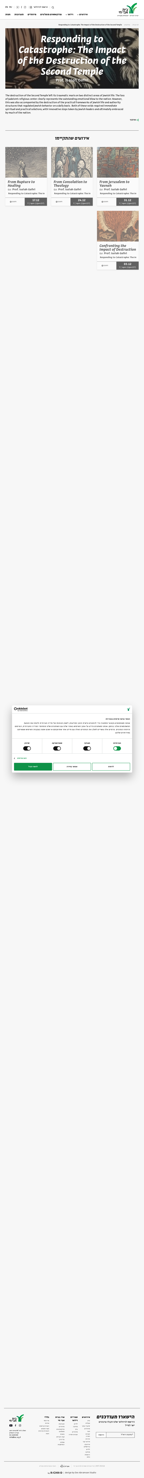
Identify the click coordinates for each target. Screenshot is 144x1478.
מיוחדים (32, 14)
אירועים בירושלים (87, 1446)
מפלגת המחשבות (61, 1443)
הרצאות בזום (87, 1456)
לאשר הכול (33, 767)
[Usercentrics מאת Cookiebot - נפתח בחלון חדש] (25, 709)
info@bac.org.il (15, 1437)
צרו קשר (46, 1420)
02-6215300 (13, 1435)
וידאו (70, 14)
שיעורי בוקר (86, 1426)
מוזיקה (87, 1452)
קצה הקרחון (60, 1437)
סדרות (88, 1439)
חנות (7, 14)
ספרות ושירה (88, 1435)
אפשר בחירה (72, 767)
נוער (88, 1431)
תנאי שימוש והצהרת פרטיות (43, 1430)
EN (6, 7)
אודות (47, 1423)
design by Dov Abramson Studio (80, 1473)
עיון (88, 1420)
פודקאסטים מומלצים (51, 14)
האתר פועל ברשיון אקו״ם (47, 1466)
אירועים (83, 14)
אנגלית (88, 1423)
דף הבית (136, 25)
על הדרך (61, 1439)
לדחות (111, 767)
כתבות (62, 1434)
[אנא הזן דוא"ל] (120, 1435)
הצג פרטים (22, 758)
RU (10, 7)
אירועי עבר (86, 1442)
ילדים (88, 1449)
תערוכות (19, 14)
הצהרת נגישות (44, 1426)
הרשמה (101, 1435)
